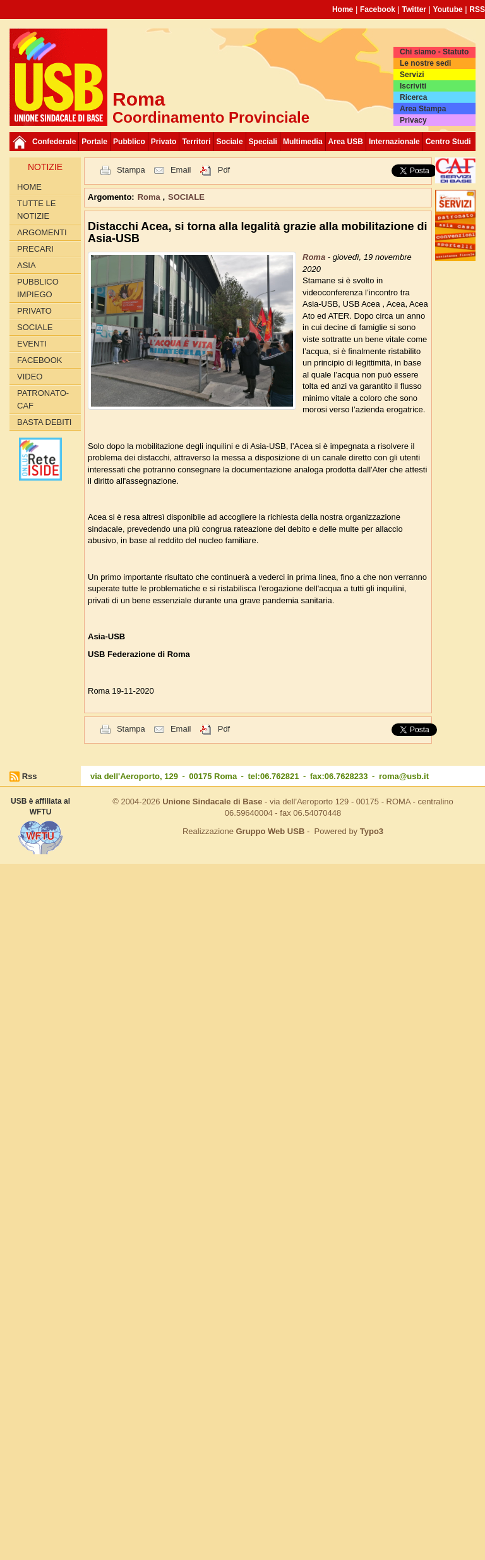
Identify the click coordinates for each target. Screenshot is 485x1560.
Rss (29, 776)
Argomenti (42, 232)
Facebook (377, 9)
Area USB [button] (345, 141)
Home (342, 9)
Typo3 (371, 831)
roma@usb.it (404, 776)
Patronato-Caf (43, 399)
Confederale (54, 141)
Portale (94, 141)
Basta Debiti (44, 422)
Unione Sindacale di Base (212, 801)
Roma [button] (150, 197)
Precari (35, 249)
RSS (477, 9)
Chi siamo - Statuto (434, 51)
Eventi (32, 343)
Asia (26, 265)
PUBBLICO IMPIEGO (38, 288)
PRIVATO (34, 311)
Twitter (414, 9)
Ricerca (413, 97)
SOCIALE (34, 327)
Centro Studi (448, 141)
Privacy (413, 120)
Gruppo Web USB (270, 831)
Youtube (448, 9)
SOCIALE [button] (186, 197)
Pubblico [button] (129, 141)
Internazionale (394, 141)
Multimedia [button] (303, 141)
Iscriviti (413, 86)
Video (29, 376)
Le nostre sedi (425, 63)
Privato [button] (164, 141)
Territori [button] (196, 141)
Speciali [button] (263, 141)
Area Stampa (423, 108)
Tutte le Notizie (36, 210)
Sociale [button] (230, 141)
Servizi (412, 74)
